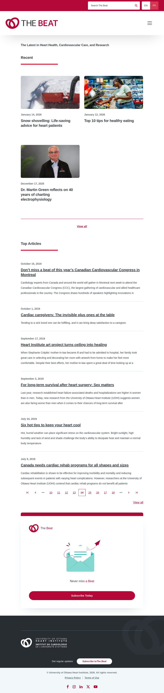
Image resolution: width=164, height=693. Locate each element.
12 (67, 493)
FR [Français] (154, 5)
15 (90, 493)
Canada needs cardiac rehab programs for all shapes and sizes (75, 465)
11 (59, 493)
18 (114, 493)
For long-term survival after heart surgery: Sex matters (67, 385)
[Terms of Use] (92, 678)
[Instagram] (74, 686)
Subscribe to (94, 661)
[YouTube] (95, 686)
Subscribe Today (82, 595)
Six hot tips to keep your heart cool (51, 425)
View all (82, 226)
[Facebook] (68, 686)
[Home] (45, 642)
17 (106, 493)
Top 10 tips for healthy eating (109, 121)
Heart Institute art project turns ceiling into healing (64, 345)
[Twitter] (88, 686)
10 (51, 493)
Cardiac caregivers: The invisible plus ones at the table (68, 315)
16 (98, 493)
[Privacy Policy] (73, 678)
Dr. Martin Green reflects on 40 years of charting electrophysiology (47, 194)
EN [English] (145, 5)
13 (75, 493)
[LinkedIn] (81, 686)
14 (83, 493)
